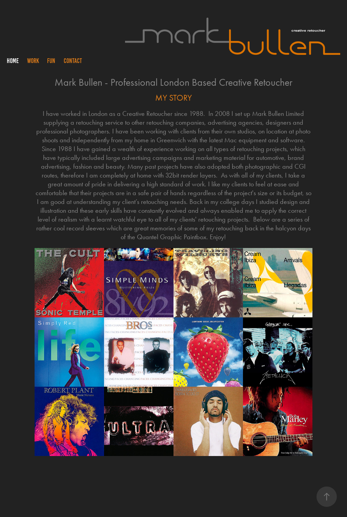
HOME (13, 60)
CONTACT (73, 60)
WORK (33, 60)
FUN (51, 60)
